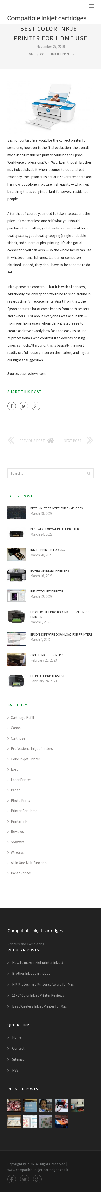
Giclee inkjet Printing (47, 655)
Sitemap (18, 1059)
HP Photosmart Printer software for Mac (43, 984)
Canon (16, 728)
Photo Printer (21, 800)
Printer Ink (19, 821)
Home (31, 54)
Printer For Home (24, 810)
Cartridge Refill (22, 717)
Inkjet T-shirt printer (46, 591)
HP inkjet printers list (47, 676)
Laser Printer (21, 779)
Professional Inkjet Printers (32, 748)
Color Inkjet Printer (57, 54)
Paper (15, 790)
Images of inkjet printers (49, 571)
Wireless (17, 852)
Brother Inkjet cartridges (31, 973)
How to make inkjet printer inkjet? (37, 962)
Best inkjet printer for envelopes (56, 508)
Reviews (17, 831)
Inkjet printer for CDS (47, 550)
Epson (15, 769)
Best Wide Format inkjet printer (54, 529)
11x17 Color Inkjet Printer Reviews (38, 995)
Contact (18, 1048)
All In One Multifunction (29, 862)
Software (18, 842)
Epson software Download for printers (61, 634)
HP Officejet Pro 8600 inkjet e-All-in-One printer (60, 614)
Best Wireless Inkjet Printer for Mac (39, 1006)
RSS (15, 1070)
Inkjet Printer (21, 873)
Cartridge (18, 738)
